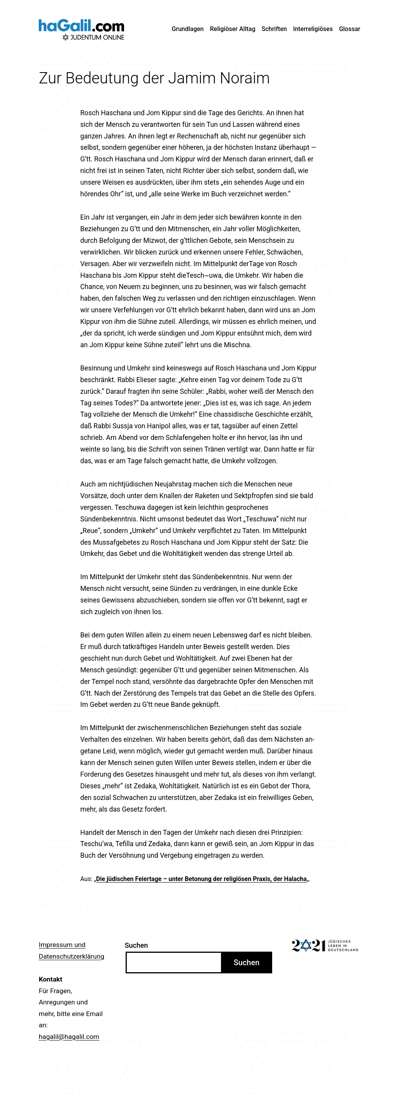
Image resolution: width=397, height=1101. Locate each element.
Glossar (349, 29)
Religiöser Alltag (232, 29)
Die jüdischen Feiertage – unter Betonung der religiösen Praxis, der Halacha (201, 879)
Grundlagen (188, 29)
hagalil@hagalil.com (69, 1036)
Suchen (136, 945)
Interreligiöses (313, 29)
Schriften (274, 29)
